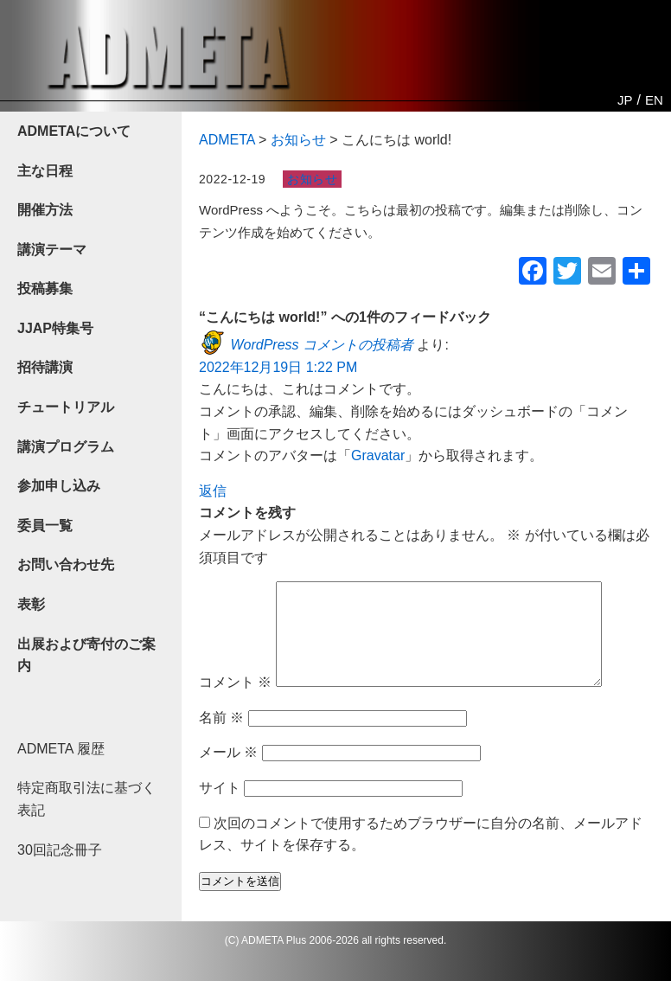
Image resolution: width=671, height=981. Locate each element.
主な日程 (45, 171)
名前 (221, 738)
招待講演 (45, 367)
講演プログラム (65, 446)
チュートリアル (65, 407)
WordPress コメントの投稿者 (321, 344)
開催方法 (45, 209)
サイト (219, 808)
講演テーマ (51, 249)
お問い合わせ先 (65, 564)
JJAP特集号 (55, 328)
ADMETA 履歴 (61, 748)
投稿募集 (45, 288)
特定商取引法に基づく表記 (86, 799)
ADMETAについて (74, 131)
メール (228, 773)
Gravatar (378, 455)
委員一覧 (45, 525)
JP (625, 100)
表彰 (31, 604)
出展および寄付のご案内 (86, 655)
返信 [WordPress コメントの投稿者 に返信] (213, 491)
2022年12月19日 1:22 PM (278, 367)
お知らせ (312, 179)
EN (654, 100)
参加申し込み (58, 485)
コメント (235, 703)
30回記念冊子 (59, 850)
